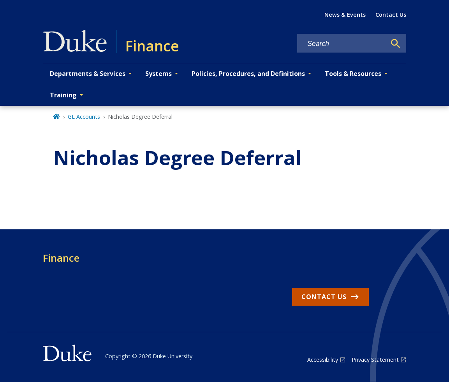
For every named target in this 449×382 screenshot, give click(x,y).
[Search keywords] (342, 44)
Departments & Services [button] (87, 73)
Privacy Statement (375, 359)
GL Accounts (84, 116)
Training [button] (63, 95)
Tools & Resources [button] (353, 73)
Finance (61, 258)
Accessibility (322, 359)
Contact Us (390, 14)
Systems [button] (158, 73)
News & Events (345, 14)
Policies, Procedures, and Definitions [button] (248, 73)
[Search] (396, 43)
